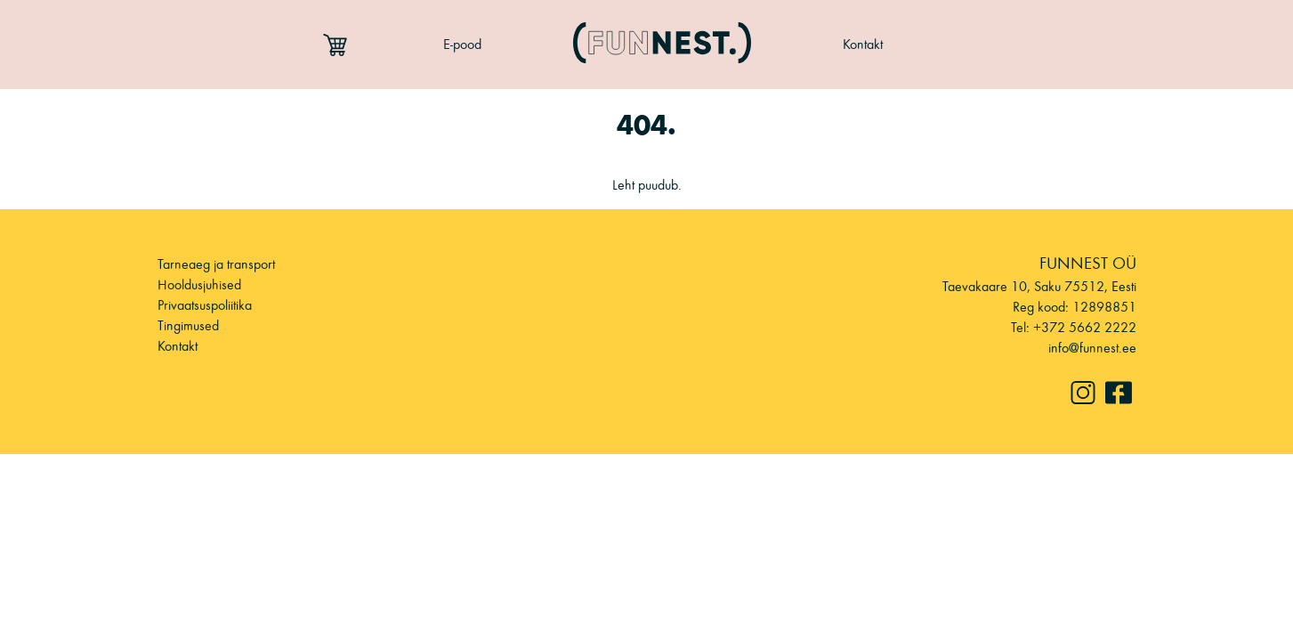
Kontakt (863, 44)
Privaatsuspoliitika (205, 304)
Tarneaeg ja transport (216, 264)
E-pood (462, 44)
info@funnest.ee (1092, 347)
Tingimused (188, 325)
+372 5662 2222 (1084, 327)
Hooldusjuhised (199, 284)
